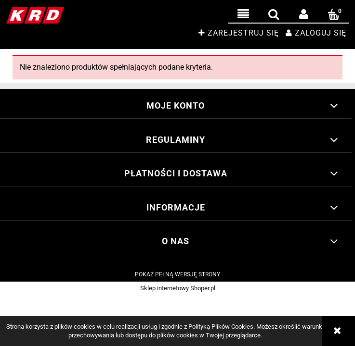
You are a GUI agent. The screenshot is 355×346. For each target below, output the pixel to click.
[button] (243, 14)
